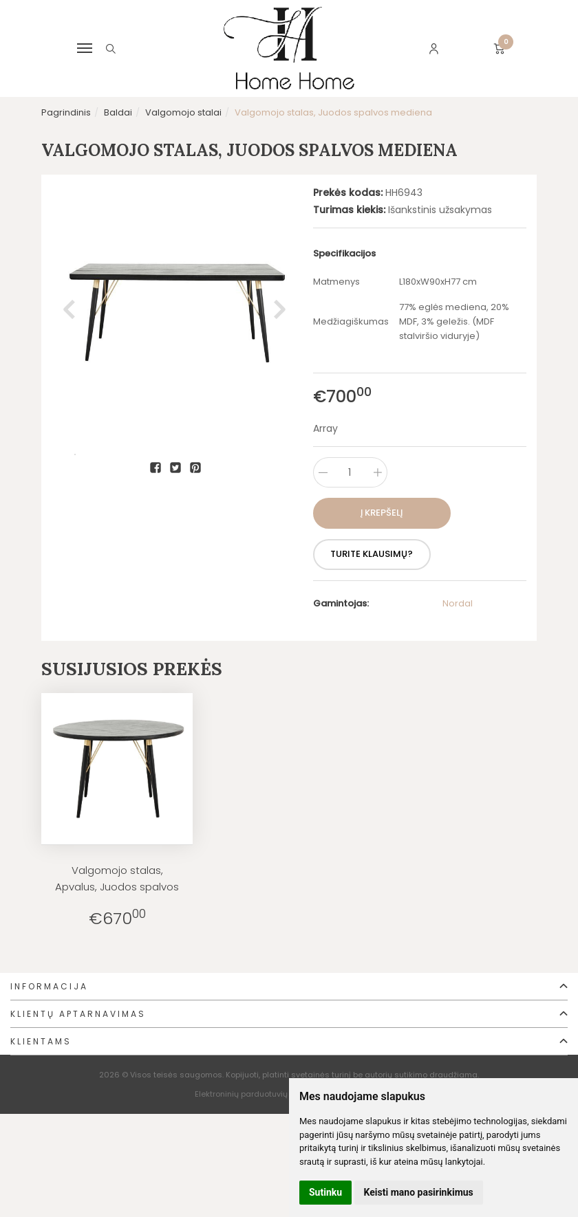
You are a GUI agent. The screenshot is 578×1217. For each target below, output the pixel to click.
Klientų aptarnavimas (78, 1014)
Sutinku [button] (325, 1192)
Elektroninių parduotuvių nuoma (256, 1093)
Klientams (41, 1041)
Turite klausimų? (376, 553)
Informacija (49, 986)
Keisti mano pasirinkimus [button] (418, 1192)
